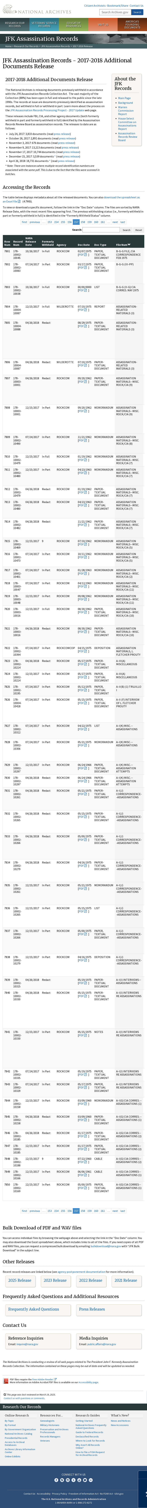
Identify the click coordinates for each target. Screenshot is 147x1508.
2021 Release (126, 1280)
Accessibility (44, 1493)
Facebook (56, 1480)
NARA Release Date (30, 241)
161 (103, 222)
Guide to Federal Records (89, 1432)
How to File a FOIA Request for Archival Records (90, 1453)
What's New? (120, 1415)
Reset (139, 230)
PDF (81, 254)
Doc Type (100, 244)
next (115, 222)
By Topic (9, 1420)
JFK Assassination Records (55, 46)
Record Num (18, 243)
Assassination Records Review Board (127, 136)
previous (35, 222)
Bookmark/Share (117, 5)
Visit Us (103, 24)
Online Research (17, 1415)
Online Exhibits (12, 1456)
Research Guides (88, 1415)
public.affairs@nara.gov (101, 1344)
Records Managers (50, 1436)
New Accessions (120, 1425)
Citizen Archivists (95, 5)
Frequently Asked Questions (33, 1309)
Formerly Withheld (48, 243)
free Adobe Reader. (44, 1379)
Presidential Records (16, 1438)
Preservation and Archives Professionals (54, 1431)
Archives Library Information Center (20, 1451)
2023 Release (55, 1280)
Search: (77, 229)
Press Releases (92, 1309)
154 (56, 222)
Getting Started (84, 1420)
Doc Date (84, 244)
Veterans (45, 1440)
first (24, 222)
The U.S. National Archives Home (37, 8)
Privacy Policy (59, 1493)
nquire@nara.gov (27, 1344)
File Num (123, 244)
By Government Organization (20, 1429)
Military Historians (49, 1425)
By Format (10, 1425)
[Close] (143, 1475)
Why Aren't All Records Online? (88, 1446)
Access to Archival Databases (15, 1443)
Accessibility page (88, 1382)
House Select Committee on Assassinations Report (127, 124)
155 (63, 222)
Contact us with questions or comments (24, 1398)
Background (125, 102)
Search (137, 12)
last (122, 222)
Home (8, 46)
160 (96, 222)
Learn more (115, 1501)
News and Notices (121, 1420)
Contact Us (136, 5)
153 (50, 222)
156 (69, 222)
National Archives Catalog (18, 1433)
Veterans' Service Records (44, 24)
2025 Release (19, 1280)
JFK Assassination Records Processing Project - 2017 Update (47, 110)
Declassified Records (87, 1436)
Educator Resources (73, 24)
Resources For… (51, 1415)
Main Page (124, 98)
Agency (61, 244)
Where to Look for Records (90, 1440)
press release (62, 134)
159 (89, 222)
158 (83, 222)
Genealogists (47, 1420)
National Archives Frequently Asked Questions (91, 1426)
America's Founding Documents (132, 24)
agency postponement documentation (81, 1272)
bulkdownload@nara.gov (106, 1246)
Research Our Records (15, 24)
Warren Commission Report (126, 110)
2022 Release (90, 1280)
